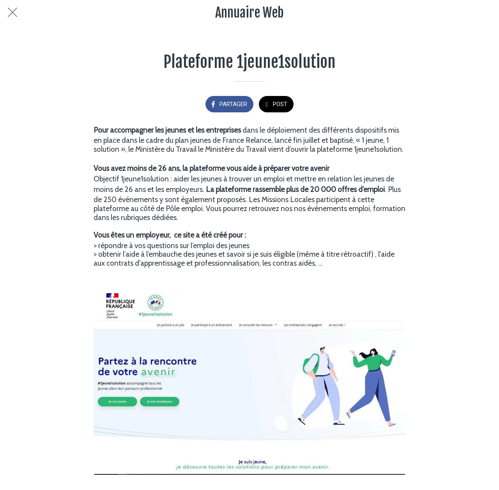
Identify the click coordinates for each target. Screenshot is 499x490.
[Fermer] (12, 12)
